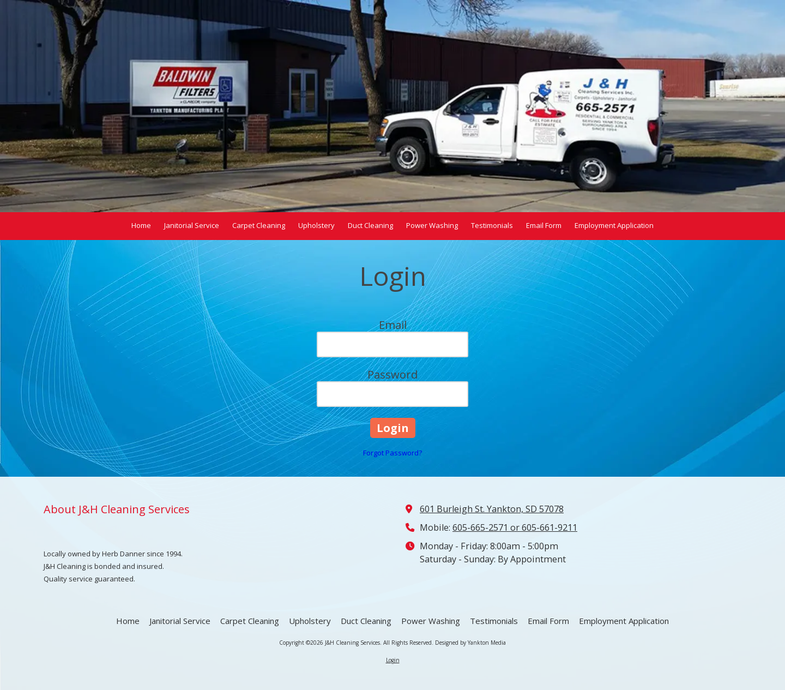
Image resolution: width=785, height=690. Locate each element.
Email (393, 324)
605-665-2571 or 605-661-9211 (514, 527)
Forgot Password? (392, 453)
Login (393, 660)
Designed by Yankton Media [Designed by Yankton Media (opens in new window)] (470, 642)
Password (392, 374)
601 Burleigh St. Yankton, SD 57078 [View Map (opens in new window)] (492, 509)
